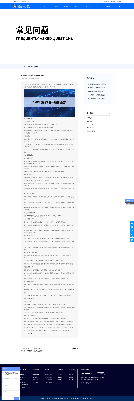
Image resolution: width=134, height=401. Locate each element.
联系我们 (71, 377)
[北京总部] (112, 1)
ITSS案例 (35, 377)
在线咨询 (101, 373)
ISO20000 (22, 382)
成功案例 (66, 6)
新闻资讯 (60, 369)
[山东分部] (118, 1)
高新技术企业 (24, 384)
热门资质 (54, 6)
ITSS (21, 377)
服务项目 (47, 369)
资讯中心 (77, 6)
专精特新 (22, 387)
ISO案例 (35, 379)
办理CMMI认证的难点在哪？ (34, 348)
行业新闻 (60, 374)
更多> (108, 113)
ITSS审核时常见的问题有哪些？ (35, 351)
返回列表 (75, 348)
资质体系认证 (48, 374)
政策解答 (60, 379)
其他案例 (35, 382)
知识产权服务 (48, 379)
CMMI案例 (36, 374)
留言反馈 (71, 379)
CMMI (33, 333)
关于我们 (88, 6)
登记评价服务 (48, 382)
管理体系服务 (48, 377)
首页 (43, 6)
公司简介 (71, 374)
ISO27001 (22, 379)
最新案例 (36, 369)
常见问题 (36, 66)
